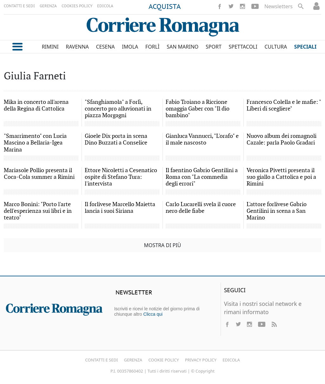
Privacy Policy (200, 360)
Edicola (231, 360)
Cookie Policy (163, 360)
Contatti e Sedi (101, 360)
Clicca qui (153, 314)
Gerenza (133, 360)
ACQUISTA (165, 7)
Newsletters (278, 6)
